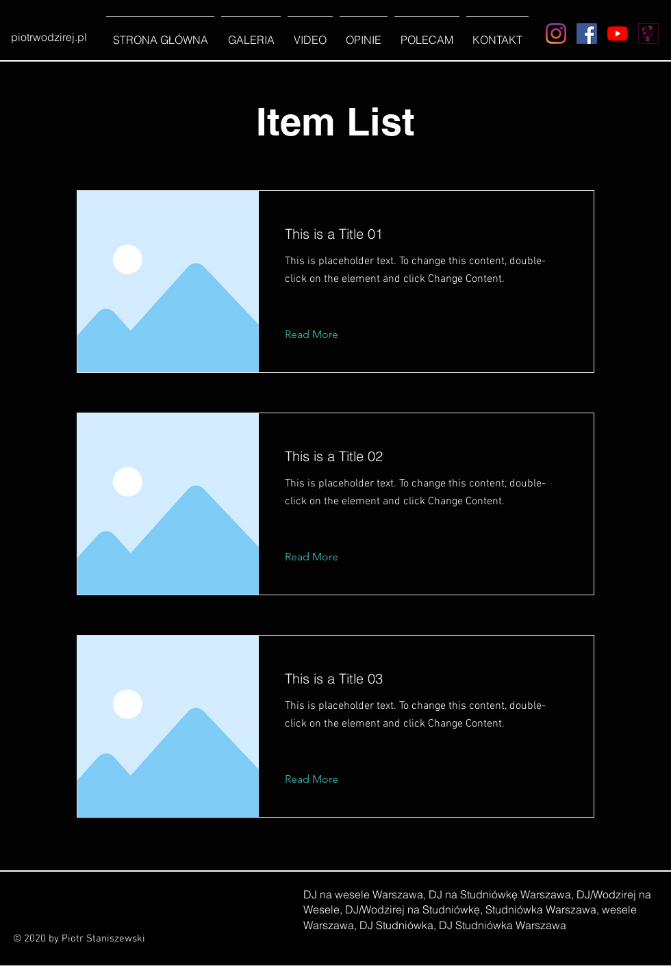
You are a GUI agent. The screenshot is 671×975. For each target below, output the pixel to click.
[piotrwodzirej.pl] (48, 37)
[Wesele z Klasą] (648, 33)
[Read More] (322, 334)
